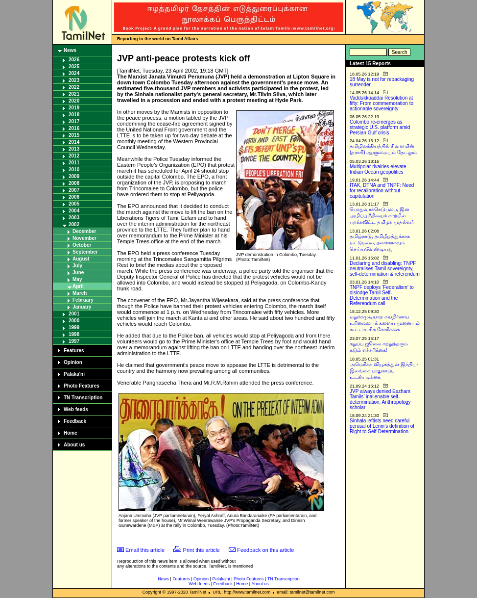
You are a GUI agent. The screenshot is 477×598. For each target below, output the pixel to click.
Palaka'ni (74, 374)
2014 (74, 142)
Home (70, 433)
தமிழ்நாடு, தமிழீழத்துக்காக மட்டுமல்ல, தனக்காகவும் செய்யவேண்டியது (380, 243)
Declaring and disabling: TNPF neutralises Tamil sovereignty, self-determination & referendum (385, 268)
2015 (74, 135)
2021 (74, 94)
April (78, 286)
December (84, 231)
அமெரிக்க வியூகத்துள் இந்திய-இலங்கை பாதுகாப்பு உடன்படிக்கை (384, 371)
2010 (74, 169)
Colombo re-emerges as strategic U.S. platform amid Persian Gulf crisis (380, 127)
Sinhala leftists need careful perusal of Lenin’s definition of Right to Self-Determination (382, 426)
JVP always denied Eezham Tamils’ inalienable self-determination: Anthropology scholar (380, 399)
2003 (74, 217)
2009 (74, 176)
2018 (74, 114)
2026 (74, 59)
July (77, 265)
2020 (74, 101)
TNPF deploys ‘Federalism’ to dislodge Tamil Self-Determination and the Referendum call (382, 295)
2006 (74, 197)
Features (74, 350)
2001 (74, 313)
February (83, 300)
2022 (74, 87)
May (77, 279)
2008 (74, 183)
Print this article (201, 550)
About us (74, 444)
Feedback (75, 421)
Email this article (145, 550)
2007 (74, 190)
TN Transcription (83, 397)
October (81, 245)
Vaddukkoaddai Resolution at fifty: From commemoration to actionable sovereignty (381, 103)
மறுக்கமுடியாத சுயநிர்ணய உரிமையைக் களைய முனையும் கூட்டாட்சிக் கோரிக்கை (385, 323)
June (78, 272)
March (79, 293)
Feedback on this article (265, 550)
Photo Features (81, 386)
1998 (74, 334)
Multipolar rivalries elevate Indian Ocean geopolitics (378, 169)
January (81, 307)
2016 (74, 128)
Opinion (73, 362)
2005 (74, 204)
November (84, 238)
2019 (74, 107)
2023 (74, 80)
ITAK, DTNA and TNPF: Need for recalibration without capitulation (382, 190)
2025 (74, 66)
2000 (74, 320)
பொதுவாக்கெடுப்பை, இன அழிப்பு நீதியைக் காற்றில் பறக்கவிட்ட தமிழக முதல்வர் (382, 216)
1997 (74, 341)
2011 (74, 162)
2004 (74, 210)
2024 (74, 73)
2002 (74, 224)
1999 (74, 327)
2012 (74, 155)
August (80, 258)
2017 (74, 121)
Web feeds (76, 409)
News (70, 50)
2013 (74, 149)
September (85, 252)
